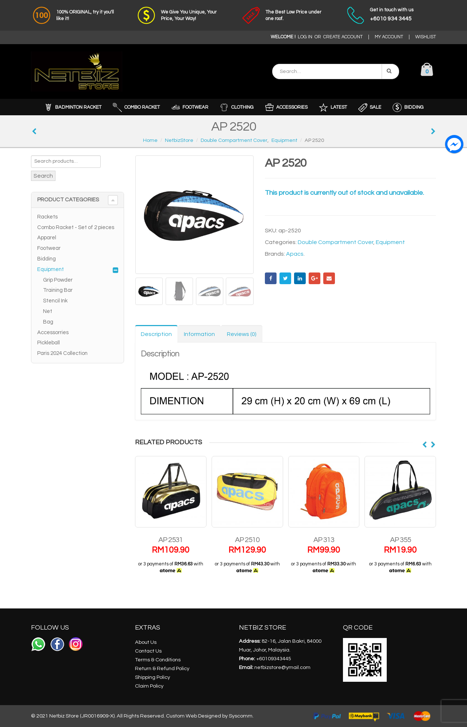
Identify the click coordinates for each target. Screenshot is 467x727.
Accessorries (53, 332)
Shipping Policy (152, 677)
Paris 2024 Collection (62, 353)
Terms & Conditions (158, 659)
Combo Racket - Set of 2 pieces (75, 227)
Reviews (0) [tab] (241, 334)
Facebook (271, 278)
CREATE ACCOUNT (343, 37)
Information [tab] (199, 334)
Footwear (49, 248)
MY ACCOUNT (389, 37)
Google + (314, 278)
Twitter (285, 278)
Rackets (47, 217)
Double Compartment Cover (335, 242)
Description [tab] (156, 334)
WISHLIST (425, 37)
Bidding (46, 259)
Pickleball (48, 342)
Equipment (390, 242)
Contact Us (148, 651)
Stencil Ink (55, 300)
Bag (48, 322)
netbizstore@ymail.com (282, 667)
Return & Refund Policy (162, 668)
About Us (146, 642)
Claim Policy (149, 686)
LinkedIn (300, 278)
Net (47, 311)
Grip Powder (58, 280)
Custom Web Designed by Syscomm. (210, 716)
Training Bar (58, 290)
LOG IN (305, 37)
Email (329, 278)
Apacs (295, 254)
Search (43, 176)
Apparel (46, 237)
